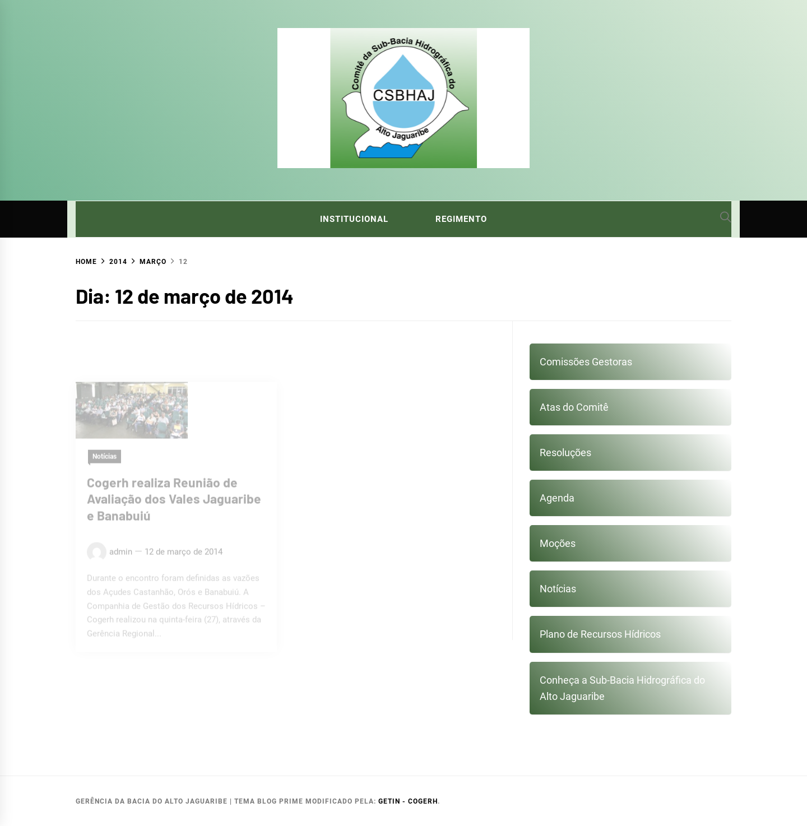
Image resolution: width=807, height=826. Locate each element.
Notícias (558, 589)
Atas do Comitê (574, 407)
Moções (558, 543)
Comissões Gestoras (586, 362)
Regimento (461, 219)
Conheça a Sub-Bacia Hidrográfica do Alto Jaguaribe (622, 688)
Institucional (354, 219)
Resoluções (565, 452)
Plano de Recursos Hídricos (600, 634)
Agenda (557, 498)
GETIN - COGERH (408, 801)
